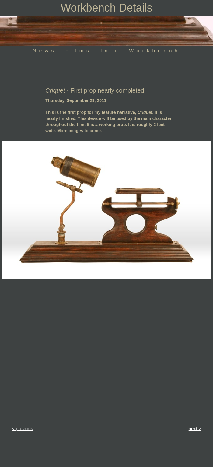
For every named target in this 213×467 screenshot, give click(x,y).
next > (195, 428)
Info (110, 50)
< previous (22, 428)
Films (78, 50)
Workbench (154, 50)
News (45, 50)
